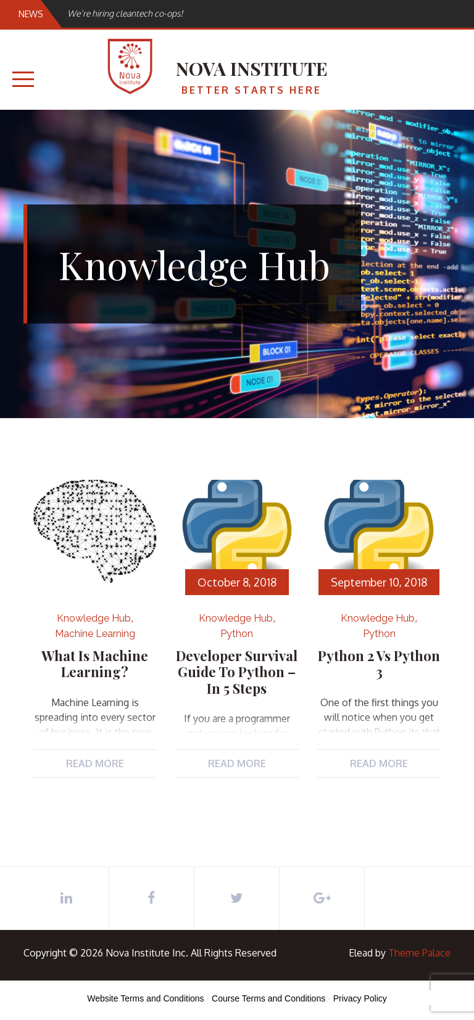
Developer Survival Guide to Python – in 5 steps (236, 671)
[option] (188, 13)
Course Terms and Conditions (268, 998)
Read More (95, 763)
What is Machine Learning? (94, 663)
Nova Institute (252, 68)
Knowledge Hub (94, 618)
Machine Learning (95, 634)
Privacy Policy (360, 998)
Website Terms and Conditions (145, 998)
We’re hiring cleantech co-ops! (125, 13)
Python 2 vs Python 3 (379, 663)
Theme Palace (419, 953)
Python (236, 634)
